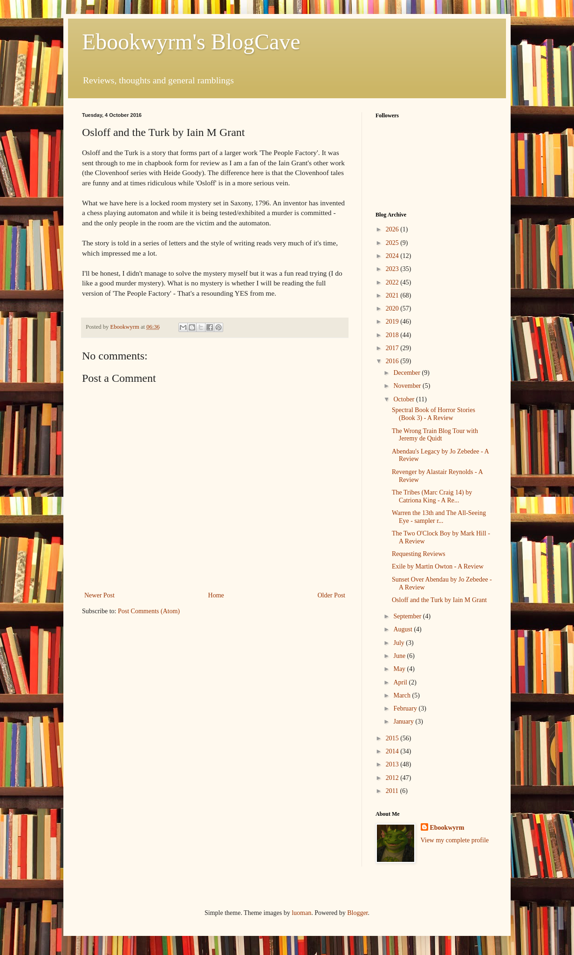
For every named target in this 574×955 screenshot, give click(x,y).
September (408, 616)
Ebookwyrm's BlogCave (191, 41)
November (408, 385)
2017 (393, 348)
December (407, 372)
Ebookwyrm (447, 827)
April (401, 682)
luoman (301, 912)
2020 (393, 308)
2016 (393, 361)
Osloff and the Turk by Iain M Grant (439, 599)
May (400, 668)
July (399, 642)
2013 (393, 764)
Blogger (357, 912)
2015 (393, 738)
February (405, 708)
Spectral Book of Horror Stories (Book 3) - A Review (433, 413)
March (402, 695)
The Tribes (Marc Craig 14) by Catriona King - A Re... (432, 496)
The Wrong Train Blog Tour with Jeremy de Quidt (435, 434)
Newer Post (99, 595)
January (404, 721)
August (403, 629)
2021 (393, 295)
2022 (393, 282)
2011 (393, 790)
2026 (393, 229)
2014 (393, 751)
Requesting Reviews (418, 553)
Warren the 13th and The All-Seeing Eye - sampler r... (439, 516)
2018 (393, 335)
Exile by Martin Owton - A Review (438, 566)
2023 (393, 268)
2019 (393, 321)
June (400, 655)
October (404, 399)
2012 (393, 777)
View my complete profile (455, 840)
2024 (393, 255)
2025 (393, 242)
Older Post (332, 595)
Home (216, 595)
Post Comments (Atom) (149, 611)
